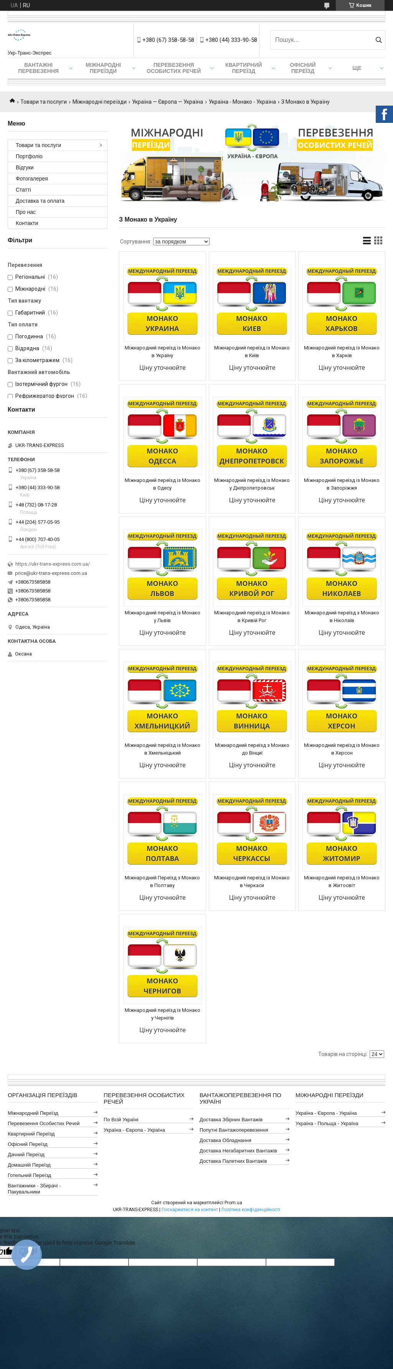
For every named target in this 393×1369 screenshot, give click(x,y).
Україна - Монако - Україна (242, 102)
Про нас (26, 212)
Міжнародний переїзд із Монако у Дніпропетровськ (252, 484)
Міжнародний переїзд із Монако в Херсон (342, 749)
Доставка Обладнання (225, 1140)
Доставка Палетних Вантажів (233, 1161)
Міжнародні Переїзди (103, 68)
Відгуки (25, 167)
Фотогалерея (32, 178)
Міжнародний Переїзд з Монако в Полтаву (162, 881)
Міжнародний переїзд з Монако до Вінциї (252, 749)
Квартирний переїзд (243, 68)
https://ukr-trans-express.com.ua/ (52, 564)
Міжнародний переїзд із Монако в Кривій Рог (252, 616)
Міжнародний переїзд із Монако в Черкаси (252, 881)
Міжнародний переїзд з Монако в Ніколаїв (342, 616)
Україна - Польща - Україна (327, 1123)
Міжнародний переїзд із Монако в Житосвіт (342, 881)
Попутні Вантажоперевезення (234, 1130)
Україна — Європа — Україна (167, 102)
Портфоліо (29, 156)
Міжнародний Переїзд (33, 1113)
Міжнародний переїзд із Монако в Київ (252, 351)
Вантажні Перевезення (38, 68)
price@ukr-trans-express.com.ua (51, 573)
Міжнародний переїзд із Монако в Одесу (162, 484)
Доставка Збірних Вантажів (231, 1119)
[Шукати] (378, 40)
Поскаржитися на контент (190, 1209)
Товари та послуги (43, 102)
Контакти (27, 223)
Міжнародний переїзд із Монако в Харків (342, 351)
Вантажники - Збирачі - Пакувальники (34, 1189)
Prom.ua (233, 1202)
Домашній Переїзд (29, 1165)
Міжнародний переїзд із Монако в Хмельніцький (162, 749)
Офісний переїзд (302, 68)
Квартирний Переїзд (31, 1134)
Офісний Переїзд (27, 1144)
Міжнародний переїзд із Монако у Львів (162, 616)
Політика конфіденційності (250, 1209)
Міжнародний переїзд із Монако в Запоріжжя (342, 484)
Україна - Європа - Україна (134, 1130)
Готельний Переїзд (29, 1175)
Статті (23, 190)
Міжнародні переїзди (100, 102)
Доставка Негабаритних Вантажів (238, 1151)
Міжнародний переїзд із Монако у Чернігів (162, 1014)
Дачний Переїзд (26, 1154)
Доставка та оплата (40, 201)
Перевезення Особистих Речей (174, 68)
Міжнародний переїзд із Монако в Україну (162, 351)
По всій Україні (121, 1119)
